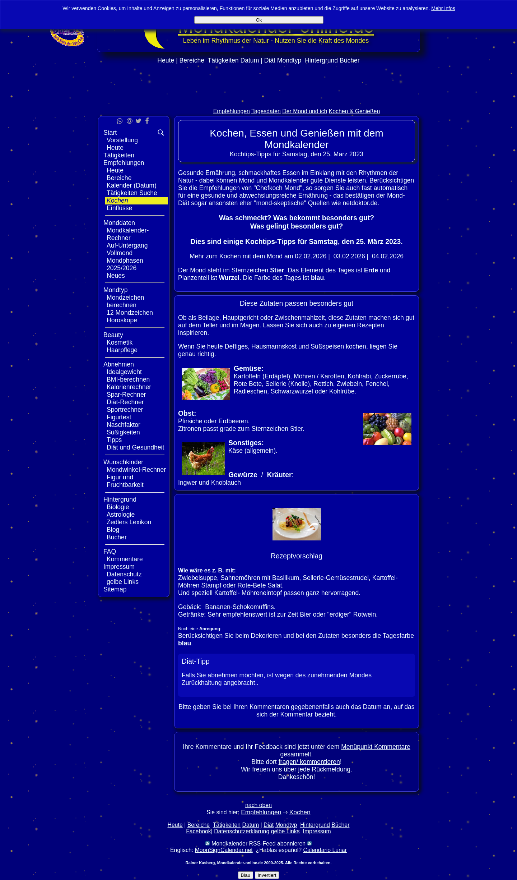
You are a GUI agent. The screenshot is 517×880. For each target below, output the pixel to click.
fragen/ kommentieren (309, 761)
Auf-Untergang (127, 245)
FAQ (109, 551)
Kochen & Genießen (354, 111)
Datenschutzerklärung (241, 831)
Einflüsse (119, 208)
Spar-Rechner (126, 394)
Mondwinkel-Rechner (136, 469)
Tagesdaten (266, 111)
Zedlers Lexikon (129, 522)
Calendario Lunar (325, 850)
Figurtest (119, 417)
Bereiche (192, 60)
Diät (269, 60)
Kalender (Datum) (132, 185)
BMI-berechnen (128, 379)
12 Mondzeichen (130, 312)
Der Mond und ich (304, 111)
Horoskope (122, 320)
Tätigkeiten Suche (132, 193)
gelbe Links (123, 581)
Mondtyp (289, 60)
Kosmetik (119, 342)
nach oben (258, 805)
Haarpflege (122, 350)
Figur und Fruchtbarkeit (125, 481)
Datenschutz (124, 574)
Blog (113, 529)
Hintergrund (321, 60)
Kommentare (125, 559)
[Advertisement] (258, 101)
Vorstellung (122, 140)
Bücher (350, 60)
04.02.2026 (388, 256)
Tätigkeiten (223, 60)
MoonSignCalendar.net (224, 850)
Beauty (113, 334)
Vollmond (119, 253)
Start (110, 132)
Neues (116, 275)
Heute (165, 60)
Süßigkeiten (123, 432)
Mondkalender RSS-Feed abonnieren (258, 843)
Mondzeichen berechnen (125, 301)
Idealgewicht (124, 372)
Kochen (117, 200)
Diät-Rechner (125, 402)
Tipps (114, 439)
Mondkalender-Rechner (128, 234)
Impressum (119, 566)
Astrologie (121, 514)
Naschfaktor (123, 424)
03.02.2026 (349, 256)
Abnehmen (118, 364)
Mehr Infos (443, 8)
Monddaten (119, 222)
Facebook (198, 831)
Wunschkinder (123, 462)
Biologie (118, 507)
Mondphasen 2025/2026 (125, 264)
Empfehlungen (231, 111)
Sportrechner (125, 409)
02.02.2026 (310, 256)
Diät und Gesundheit (135, 447)
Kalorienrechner (129, 387)
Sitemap (115, 589)
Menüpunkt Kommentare (375, 746)
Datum (249, 60)
